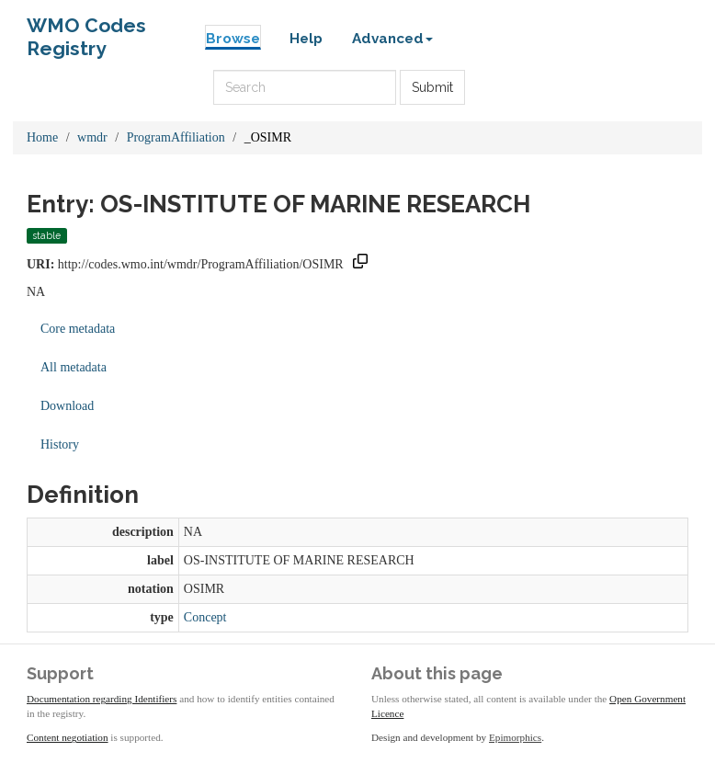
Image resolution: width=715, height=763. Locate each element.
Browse (233, 38)
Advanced (392, 38)
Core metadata (77, 329)
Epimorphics (515, 737)
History (59, 444)
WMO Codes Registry (86, 30)
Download (67, 406)
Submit (432, 87)
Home (42, 137)
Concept (205, 617)
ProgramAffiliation (176, 137)
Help (306, 38)
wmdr (92, 137)
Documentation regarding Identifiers (101, 698)
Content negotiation (67, 737)
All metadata (73, 367)
